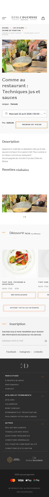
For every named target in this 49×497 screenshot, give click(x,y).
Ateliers (10, 400)
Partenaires (12, 384)
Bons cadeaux (12, 408)
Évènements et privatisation (21, 412)
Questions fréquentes (17, 436)
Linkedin (38, 351)
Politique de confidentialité (21, 444)
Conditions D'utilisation (18, 448)
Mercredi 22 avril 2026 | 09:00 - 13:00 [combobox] (28, 114)
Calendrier (11, 404)
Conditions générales (17, 440)
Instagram (25, 351)
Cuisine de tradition (11, 30)
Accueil (5, 28)
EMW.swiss (28, 492)
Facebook (11, 351)
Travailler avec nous (16, 432)
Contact (10, 389)
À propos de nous (14, 380)
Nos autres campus (15, 427)
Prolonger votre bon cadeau (21, 416)
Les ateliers (18, 28)
